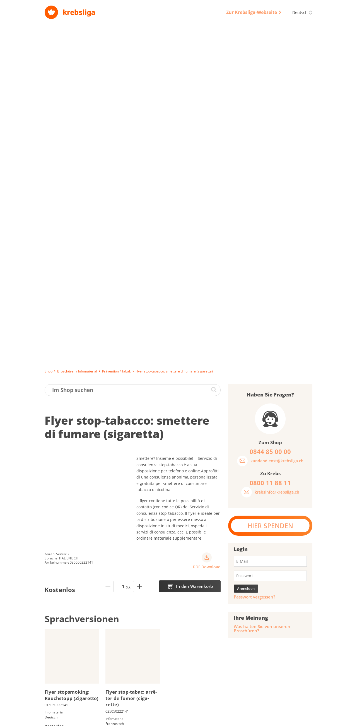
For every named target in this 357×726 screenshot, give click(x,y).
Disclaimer (259, 719)
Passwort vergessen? (254, 262)
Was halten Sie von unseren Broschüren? (262, 294)
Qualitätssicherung (228, 719)
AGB (202, 719)
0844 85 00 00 (281, 690)
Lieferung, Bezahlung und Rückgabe (75, 719)
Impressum (153, 719)
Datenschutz (180, 719)
